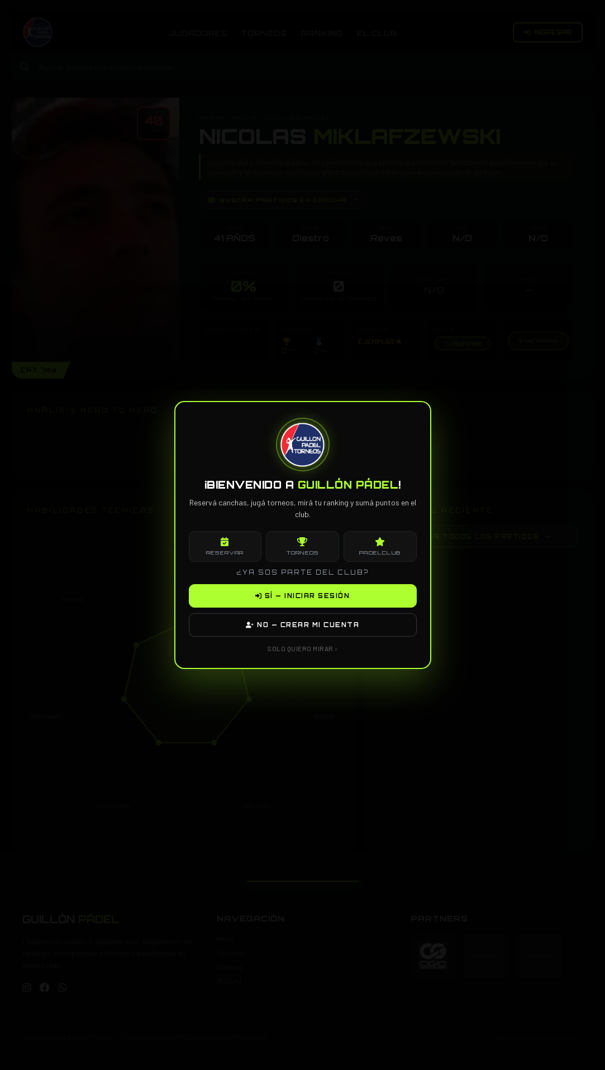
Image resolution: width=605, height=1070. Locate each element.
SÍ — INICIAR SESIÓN (302, 596)
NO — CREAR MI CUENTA (302, 625)
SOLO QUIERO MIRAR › (302, 648)
